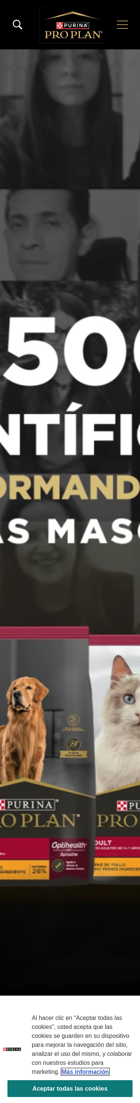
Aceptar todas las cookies (70, 1088)
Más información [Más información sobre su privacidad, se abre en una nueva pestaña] (85, 1072)
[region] (70, 1049)
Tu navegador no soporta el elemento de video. (70, 576)
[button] (122, 24)
